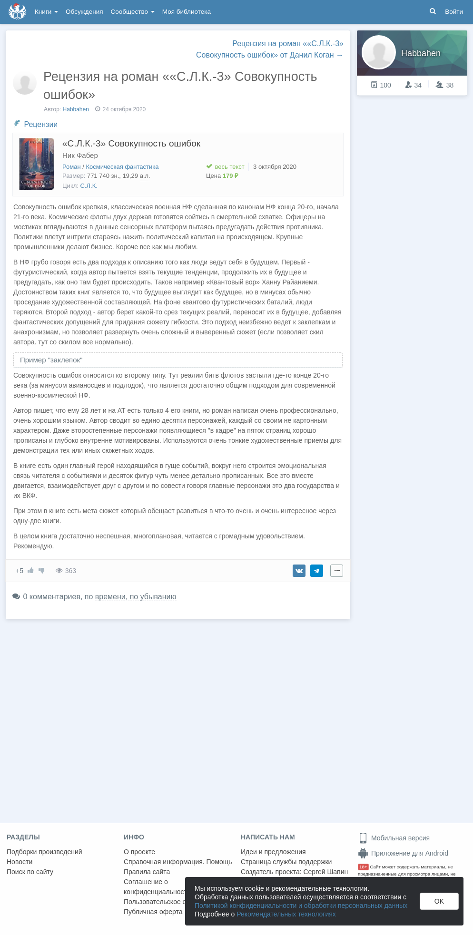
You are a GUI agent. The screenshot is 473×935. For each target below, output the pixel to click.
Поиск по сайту (30, 872)
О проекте (139, 852)
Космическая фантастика (122, 166)
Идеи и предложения (273, 852)
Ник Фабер (80, 155)
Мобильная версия (394, 838)
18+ (363, 866)
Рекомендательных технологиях (286, 914)
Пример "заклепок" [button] (51, 360)
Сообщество (133, 11)
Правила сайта (147, 872)
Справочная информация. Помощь (178, 862)
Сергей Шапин (325, 872)
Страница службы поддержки (286, 862)
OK (439, 901)
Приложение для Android (403, 853)
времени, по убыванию (136, 597)
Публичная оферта (153, 912)
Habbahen (76, 109)
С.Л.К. (89, 185)
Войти (454, 11)
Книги (46, 11)
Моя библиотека (186, 11)
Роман (71, 166)
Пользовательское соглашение (172, 902)
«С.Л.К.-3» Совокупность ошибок (131, 143)
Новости (19, 862)
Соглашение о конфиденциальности (157, 887)
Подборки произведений (44, 852)
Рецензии (41, 124)
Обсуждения (84, 11)
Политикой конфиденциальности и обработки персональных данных (301, 905)
